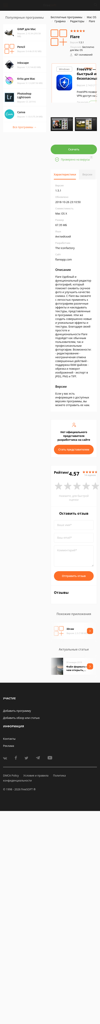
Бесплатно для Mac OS (82, 48)
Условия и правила (35, 775)
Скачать (73, 149)
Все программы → (24, 127)
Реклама (8, 746)
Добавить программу (17, 711)
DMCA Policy (11, 775)
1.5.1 (77, 42)
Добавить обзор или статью (21, 718)
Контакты (9, 739)
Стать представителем (73, 449)
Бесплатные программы (66, 17)
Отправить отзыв (74, 576)
